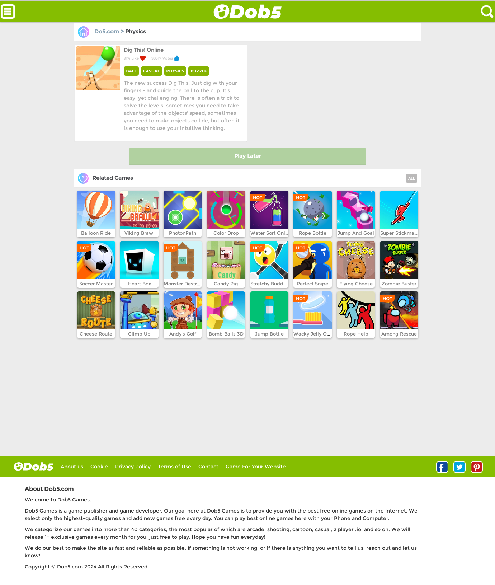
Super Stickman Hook (405, 233)
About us (72, 466)
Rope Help (356, 334)
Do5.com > (101, 31)
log (33, 466)
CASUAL (151, 71)
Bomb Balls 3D (226, 334)
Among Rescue (399, 334)
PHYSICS (175, 71)
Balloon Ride (96, 233)
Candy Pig (226, 283)
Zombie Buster (399, 283)
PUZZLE (198, 71)
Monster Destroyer (185, 283)
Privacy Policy (133, 466)
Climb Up (139, 334)
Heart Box (139, 283)
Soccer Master (96, 283)
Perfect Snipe (312, 283)
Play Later (247, 156)
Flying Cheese (356, 283)
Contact (208, 466)
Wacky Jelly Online (315, 334)
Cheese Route (96, 334)
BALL (131, 71)
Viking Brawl (139, 233)
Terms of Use (174, 466)
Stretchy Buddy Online (276, 283)
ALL (411, 178)
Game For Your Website (256, 466)
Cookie (99, 466)
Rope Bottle (312, 233)
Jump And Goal (356, 233)
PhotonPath (182, 233)
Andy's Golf (182, 334)
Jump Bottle (269, 334)
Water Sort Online (271, 233)
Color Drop (226, 233)
